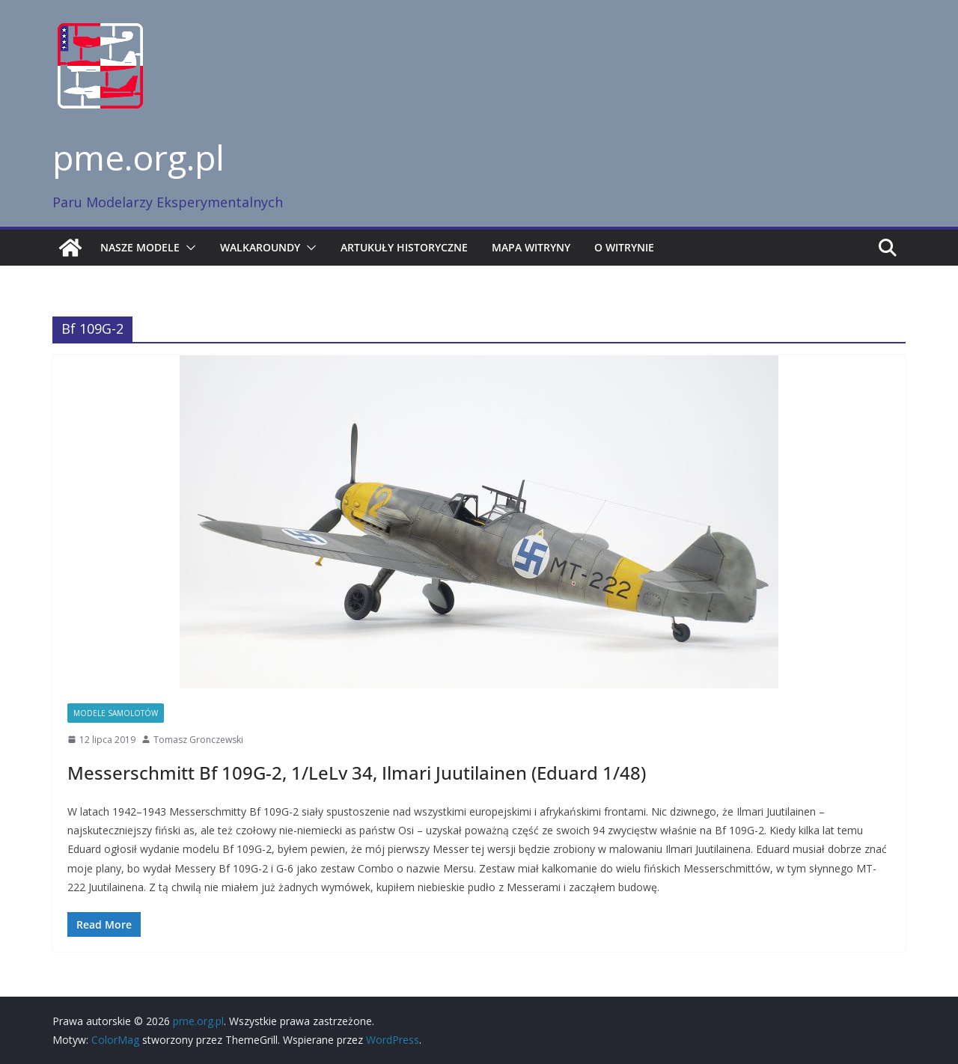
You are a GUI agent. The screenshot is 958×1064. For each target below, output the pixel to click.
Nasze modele (140, 247)
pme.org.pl (138, 157)
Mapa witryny (531, 247)
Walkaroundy (260, 247)
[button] (188, 247)
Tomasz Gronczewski (198, 739)
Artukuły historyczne (404, 247)
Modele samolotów (115, 713)
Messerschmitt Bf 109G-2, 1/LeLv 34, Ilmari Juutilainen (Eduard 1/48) (356, 772)
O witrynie (624, 247)
